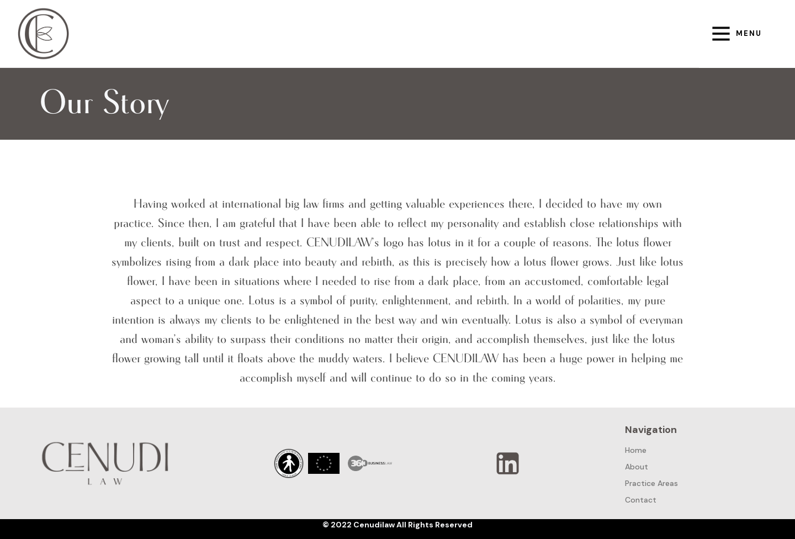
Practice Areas (651, 483)
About (636, 467)
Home (635, 450)
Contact (640, 500)
